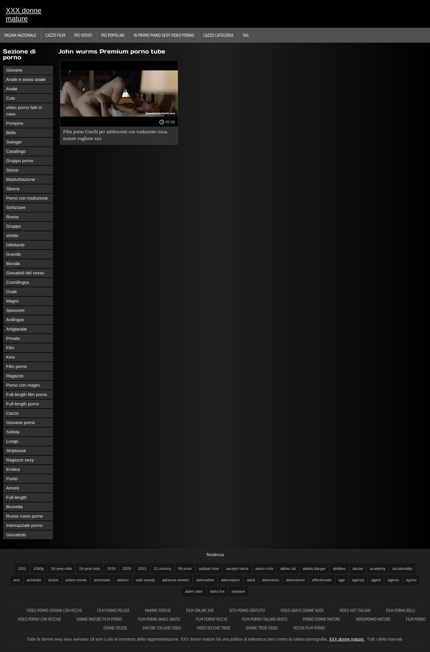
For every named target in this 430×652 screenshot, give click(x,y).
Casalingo (16, 151)
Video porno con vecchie (40, 619)
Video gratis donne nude (303, 610)
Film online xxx (200, 610)
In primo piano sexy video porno (164, 35)
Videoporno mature (373, 619)
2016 (111, 568)
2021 (142, 568)
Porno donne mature (322, 619)
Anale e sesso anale (26, 79)
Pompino (14, 123)
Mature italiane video (162, 628)
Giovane (14, 70)
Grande (13, 254)
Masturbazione (20, 179)
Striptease (16, 450)
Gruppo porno (19, 160)
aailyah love (209, 568)
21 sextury (162, 568)
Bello (11, 132)
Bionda (13, 263)
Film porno (16, 366)
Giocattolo (16, 534)
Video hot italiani (355, 610)
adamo (123, 580)
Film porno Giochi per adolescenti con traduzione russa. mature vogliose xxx (115, 135)
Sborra (12, 188)
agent (376, 580)
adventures (295, 580)
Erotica (13, 469)
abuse (357, 568)
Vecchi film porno (309, 628)
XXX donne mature (23, 14)
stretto (12, 235)
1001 (22, 568)
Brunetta (14, 506)
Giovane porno (20, 422)
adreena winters (175, 580)
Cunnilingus (17, 282)
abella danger (314, 568)
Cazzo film (55, 35)
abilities (339, 568)
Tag (245, 35)
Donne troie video (262, 628)
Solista (12, 431)
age (341, 580)
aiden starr (194, 591)
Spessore (15, 310)
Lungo (12, 441)
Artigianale (16, 328)
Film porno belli (400, 610)
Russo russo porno (24, 515)
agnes (411, 580)
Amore (12, 487)
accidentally (402, 568)
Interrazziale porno (24, 525)
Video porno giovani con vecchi (55, 610)
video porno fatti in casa (24, 110)
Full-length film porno (26, 394)
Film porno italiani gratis (265, 619)
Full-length (16, 497)
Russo (12, 216)
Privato (13, 338)
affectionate (321, 580)
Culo (10, 98)
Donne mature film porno (100, 619)
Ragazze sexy (20, 459)
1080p (38, 568)
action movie (76, 580)
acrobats (34, 580)
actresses (102, 580)
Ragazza (14, 375)
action (53, 580)
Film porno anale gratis (159, 619)
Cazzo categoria (218, 35)
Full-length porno (22, 403)
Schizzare (15, 207)
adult (251, 580)
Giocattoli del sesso (25, 272)
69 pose (185, 568)
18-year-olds (61, 568)
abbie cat (288, 568)
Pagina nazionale (20, 35)
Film (10, 347)
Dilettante (15, 244)
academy (377, 568)
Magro (12, 300)
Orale (11, 291)
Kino (10, 356)
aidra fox (217, 591)
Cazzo (12, 413)
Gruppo (13, 226)
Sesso (12, 169)
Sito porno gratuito (247, 610)
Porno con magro (23, 385)
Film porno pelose (113, 610)
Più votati (83, 35)
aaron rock (264, 568)
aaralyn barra (237, 568)
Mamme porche (158, 610)
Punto (12, 478)
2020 (127, 568)
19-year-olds (89, 568)
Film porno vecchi (211, 619)
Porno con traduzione (27, 198)
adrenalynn (230, 580)
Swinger (14, 141)
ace (16, 580)
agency (358, 580)
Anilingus (15, 319)
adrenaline (205, 580)
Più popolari (113, 35)
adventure (270, 580)
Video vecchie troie (214, 628)
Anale (11, 88)
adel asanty (145, 580)
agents (393, 580)
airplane (238, 591)
